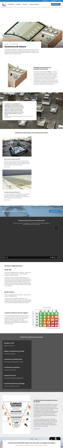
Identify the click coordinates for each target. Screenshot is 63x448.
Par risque (6, 44)
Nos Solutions (11, 4)
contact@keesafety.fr (56, 0)
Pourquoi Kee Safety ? (34, 4)
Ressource (25, 4)
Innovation (18, 4)
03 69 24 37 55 (45, 0)
